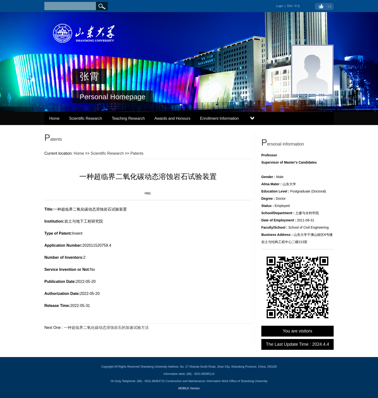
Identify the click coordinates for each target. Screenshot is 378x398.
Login (279, 6)
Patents (136, 153)
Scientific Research (85, 118)
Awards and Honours (172, 118)
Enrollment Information (219, 118)
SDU (290, 6)
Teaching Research (128, 118)
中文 (297, 6)
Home (54, 118)
